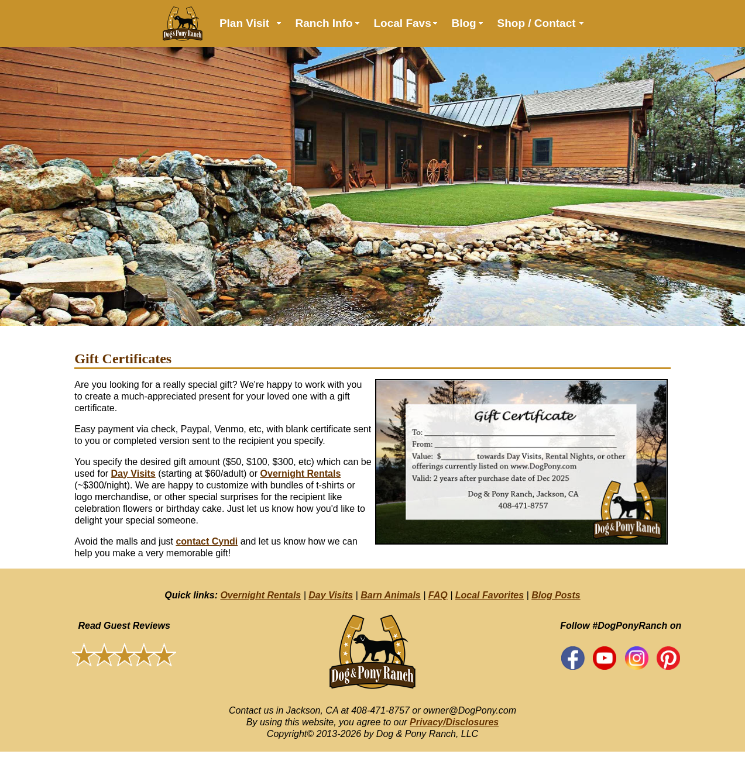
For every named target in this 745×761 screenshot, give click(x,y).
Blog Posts (556, 595)
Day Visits (133, 473)
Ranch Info (324, 23)
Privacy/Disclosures (454, 722)
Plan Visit (244, 23)
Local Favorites (489, 595)
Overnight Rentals (300, 473)
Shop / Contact (536, 23)
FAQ (438, 595)
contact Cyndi (207, 541)
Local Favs (402, 23)
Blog (464, 23)
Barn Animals (391, 595)
